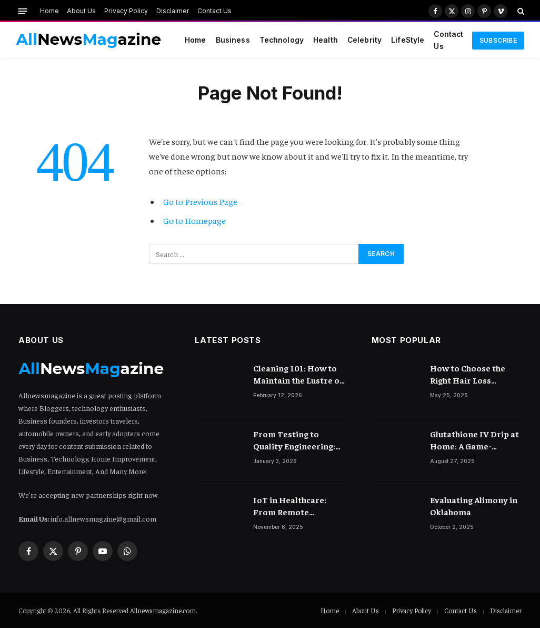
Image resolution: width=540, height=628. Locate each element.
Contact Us (214, 11)
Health (325, 40)
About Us (81, 11)
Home (49, 11)
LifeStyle (407, 40)
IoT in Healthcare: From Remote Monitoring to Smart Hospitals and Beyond (297, 506)
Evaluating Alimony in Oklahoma (473, 505)
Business (233, 40)
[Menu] (22, 11)
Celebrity (364, 40)
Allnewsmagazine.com (163, 610)
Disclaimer (172, 11)
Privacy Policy (126, 11)
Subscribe (498, 40)
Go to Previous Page (200, 201)
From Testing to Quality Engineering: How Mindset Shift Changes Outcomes (294, 440)
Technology (281, 40)
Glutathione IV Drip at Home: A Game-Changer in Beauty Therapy (474, 440)
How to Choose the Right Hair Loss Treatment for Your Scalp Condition (470, 374)
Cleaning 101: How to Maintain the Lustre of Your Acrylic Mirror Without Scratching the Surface (298, 374)
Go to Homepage (194, 220)
